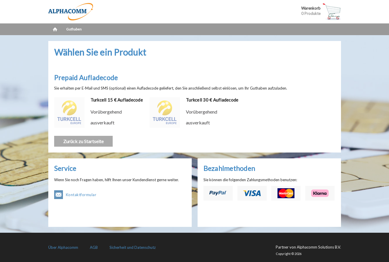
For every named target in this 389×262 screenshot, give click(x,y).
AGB (94, 247)
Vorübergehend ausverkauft (106, 117)
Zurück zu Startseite (83, 141)
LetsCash (86, 11)
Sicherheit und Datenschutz (132, 247)
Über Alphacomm (63, 247)
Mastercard (286, 193)
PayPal (218, 193)
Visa (252, 193)
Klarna (320, 193)
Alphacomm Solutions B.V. (319, 247)
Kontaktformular (81, 194)
